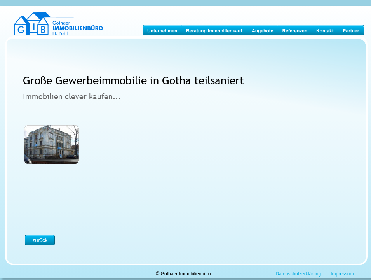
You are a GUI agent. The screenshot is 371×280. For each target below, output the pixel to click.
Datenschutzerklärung (298, 273)
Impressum (342, 273)
